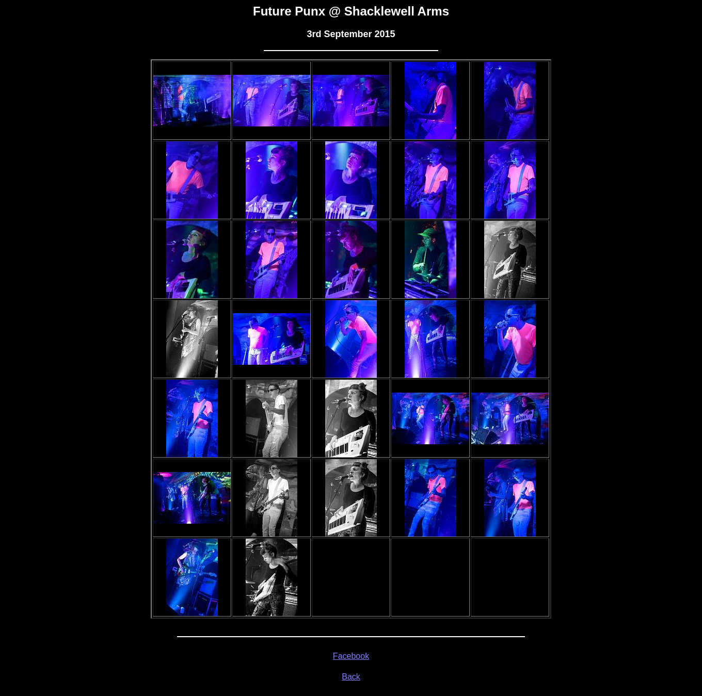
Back (351, 676)
